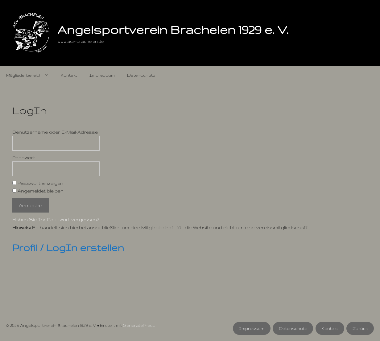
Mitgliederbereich (30, 75)
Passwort (23, 157)
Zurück (360, 328)
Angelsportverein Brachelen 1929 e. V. (172, 29)
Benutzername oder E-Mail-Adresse (55, 132)
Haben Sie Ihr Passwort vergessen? (55, 219)
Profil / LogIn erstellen (68, 247)
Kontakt (69, 75)
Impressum (102, 75)
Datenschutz (141, 75)
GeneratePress (139, 325)
